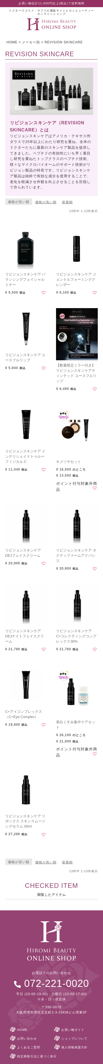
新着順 (67, 202)
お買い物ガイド (72, 1029)
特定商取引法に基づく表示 (37, 1056)
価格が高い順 (46, 202)
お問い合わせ (27, 1038)
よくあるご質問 (28, 1047)
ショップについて (74, 1038)
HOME (12, 42)
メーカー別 (31, 42)
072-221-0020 (56, 983)
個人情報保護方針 (74, 1047)
